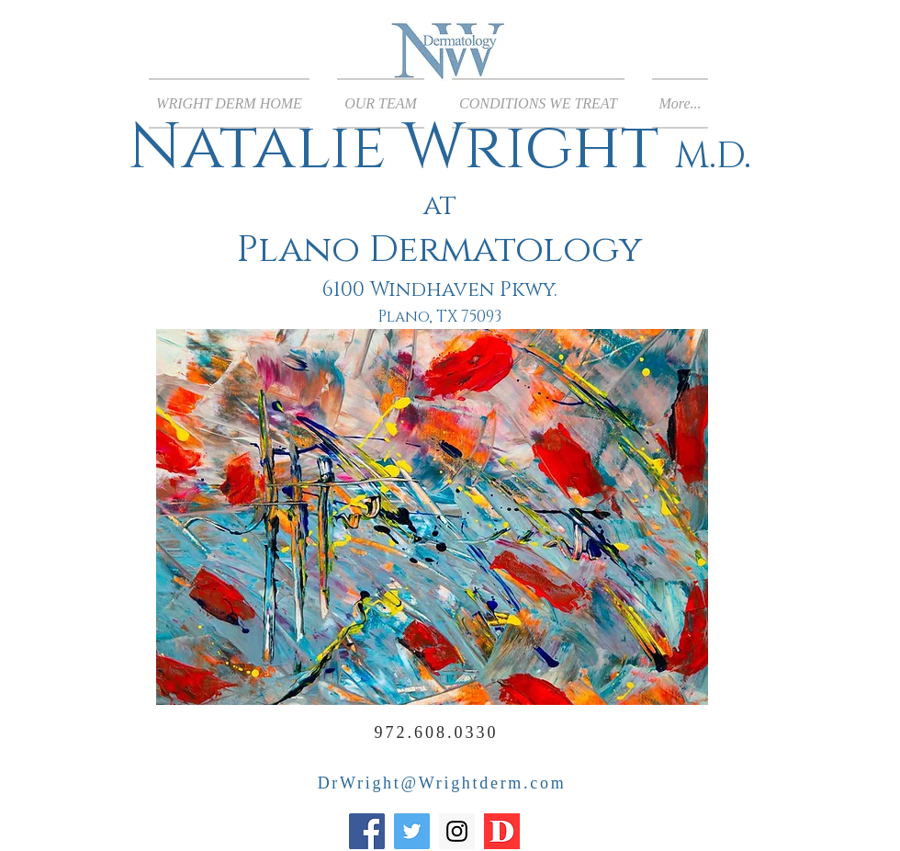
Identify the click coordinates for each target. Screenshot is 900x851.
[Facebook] (367, 831)
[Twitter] (412, 831)
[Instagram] (457, 831)
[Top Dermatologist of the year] (502, 831)
